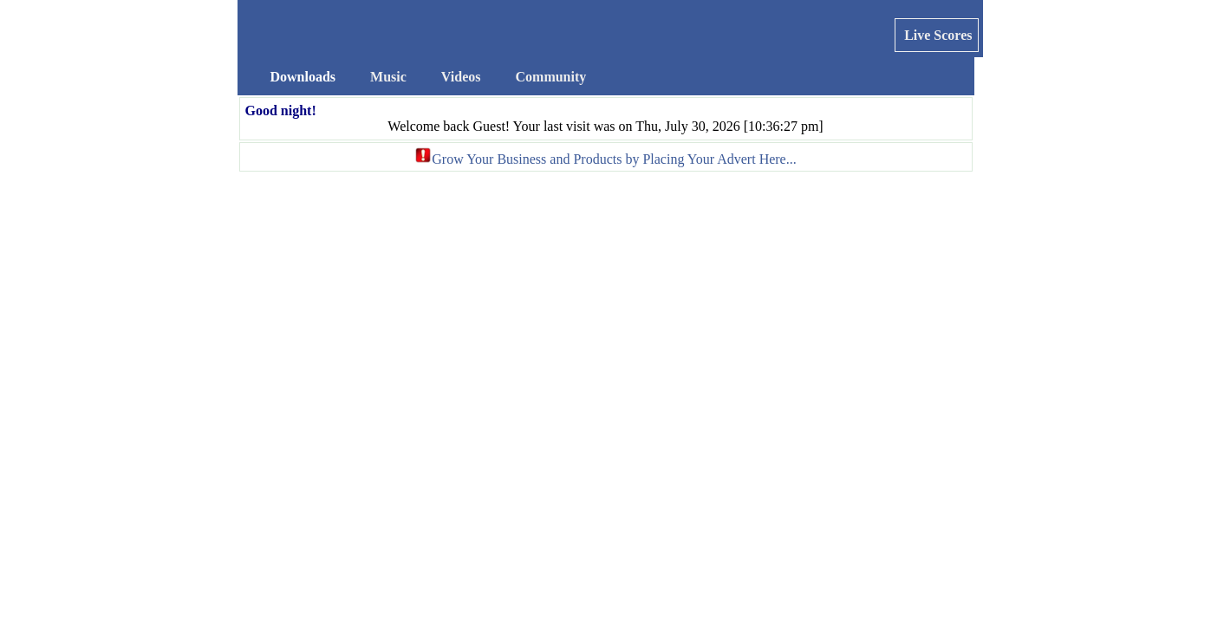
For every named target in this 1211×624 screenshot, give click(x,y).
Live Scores (936, 35)
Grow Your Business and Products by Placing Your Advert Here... (614, 159)
